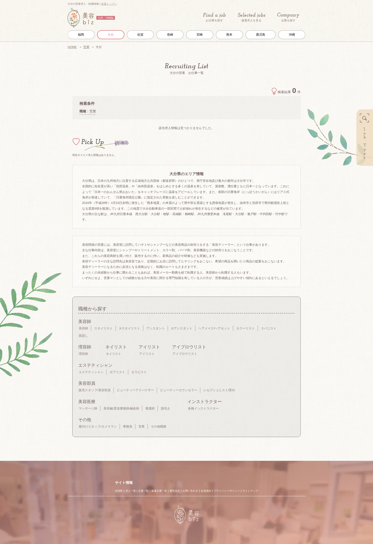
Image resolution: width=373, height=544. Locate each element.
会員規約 (206, 490)
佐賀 (140, 34)
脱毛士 (165, 408)
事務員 (127, 426)
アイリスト (147, 354)
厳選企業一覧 (159, 490)
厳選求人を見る (251, 17)
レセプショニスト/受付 (219, 390)
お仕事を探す (214, 17)
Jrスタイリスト (129, 328)
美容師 (83, 328)
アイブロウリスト (184, 354)
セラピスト (139, 372)
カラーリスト (245, 328)
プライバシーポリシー (227, 490)
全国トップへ (109, 3)
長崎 (170, 34)
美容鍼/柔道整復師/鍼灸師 (121, 408)
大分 (111, 34)
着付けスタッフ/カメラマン (98, 426)
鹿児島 (260, 34)
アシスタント (155, 328)
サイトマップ (250, 490)
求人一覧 (130, 490)
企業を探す (288, 17)
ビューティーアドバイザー (135, 390)
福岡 (81, 34)
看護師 (150, 408)
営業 (86, 47)
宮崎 (199, 34)
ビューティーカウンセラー (178, 390)
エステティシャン (91, 372)
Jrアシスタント (181, 328)
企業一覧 (143, 490)
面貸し (83, 335)
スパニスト (268, 328)
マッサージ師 (88, 408)
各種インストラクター (203, 408)
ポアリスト (117, 372)
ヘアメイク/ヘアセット (214, 328)
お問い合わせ (190, 490)
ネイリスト (113, 354)
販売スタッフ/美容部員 (95, 390)
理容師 (83, 354)
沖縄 (292, 34)
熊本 (229, 34)
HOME (72, 47)
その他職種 (158, 426)
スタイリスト (103, 328)
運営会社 (175, 490)
